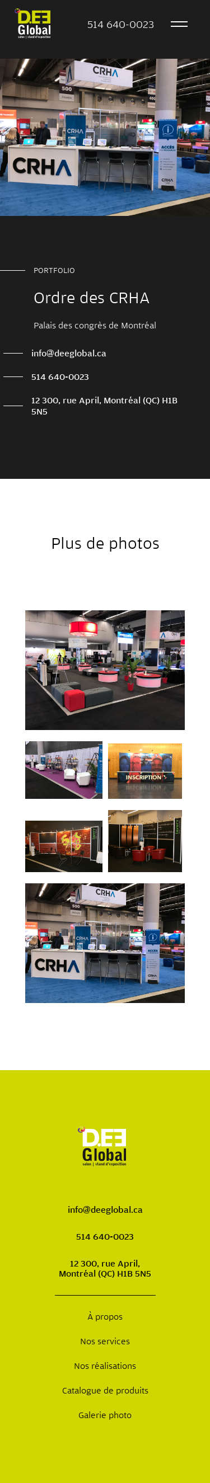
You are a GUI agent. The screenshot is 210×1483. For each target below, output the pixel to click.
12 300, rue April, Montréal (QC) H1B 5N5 (104, 405)
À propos (105, 1316)
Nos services (105, 1341)
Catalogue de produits (105, 1390)
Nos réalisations (105, 1365)
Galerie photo (105, 1414)
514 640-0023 (120, 24)
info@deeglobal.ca (68, 353)
